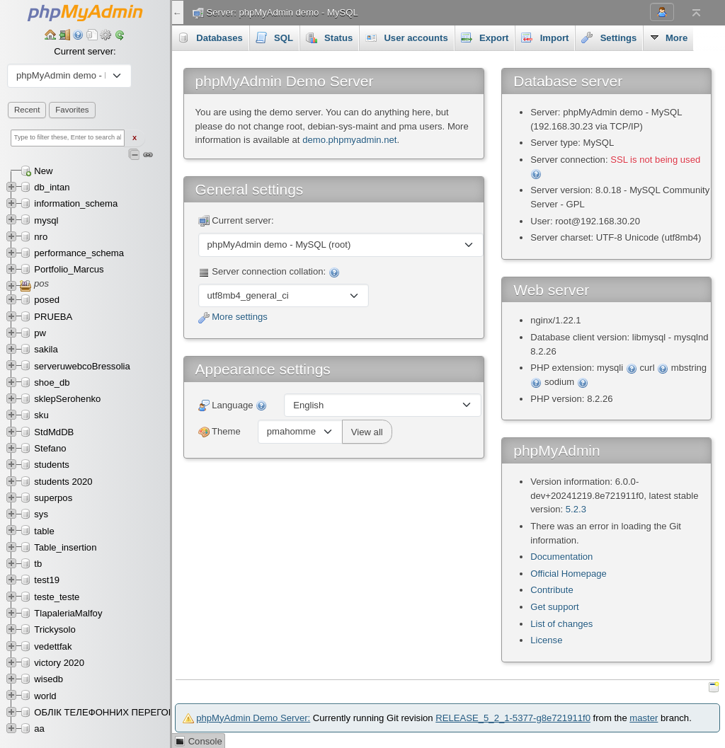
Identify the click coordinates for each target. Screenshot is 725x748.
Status (329, 37)
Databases (210, 37)
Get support (554, 607)
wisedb (48, 679)
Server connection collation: (269, 272)
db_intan (51, 187)
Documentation (561, 556)
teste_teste (56, 597)
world (45, 696)
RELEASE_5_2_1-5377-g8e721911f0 (512, 718)
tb (38, 563)
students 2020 (63, 481)
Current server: (84, 51)
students (51, 464)
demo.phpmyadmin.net (349, 139)
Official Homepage (568, 573)
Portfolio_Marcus (68, 269)
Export (485, 37)
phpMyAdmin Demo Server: (253, 718)
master (643, 718)
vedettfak (53, 646)
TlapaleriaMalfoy (68, 613)
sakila (46, 349)
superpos (53, 498)
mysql (46, 220)
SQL (274, 37)
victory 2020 (59, 662)
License (546, 640)
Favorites (72, 109)
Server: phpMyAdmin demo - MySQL (282, 12)
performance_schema (79, 253)
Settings (608, 37)
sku (41, 415)
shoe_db (51, 382)
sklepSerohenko (67, 398)
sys (41, 514)
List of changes (561, 623)
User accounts (406, 37)
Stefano (50, 448)
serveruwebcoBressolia (82, 366)
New (43, 171)
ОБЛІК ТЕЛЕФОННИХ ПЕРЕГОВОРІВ (115, 712)
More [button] (668, 37)
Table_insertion (65, 547)
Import (545, 37)
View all (367, 432)
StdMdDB (54, 432)
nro (40, 236)
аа (39, 728)
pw (40, 333)
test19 (46, 580)
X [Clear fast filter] (134, 138)
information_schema (76, 203)
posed (46, 299)
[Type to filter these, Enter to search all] (68, 138)
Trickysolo (55, 629)
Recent (27, 109)
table (44, 531)
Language (233, 406)
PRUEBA (53, 316)
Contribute (551, 590)
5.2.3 (576, 509)
